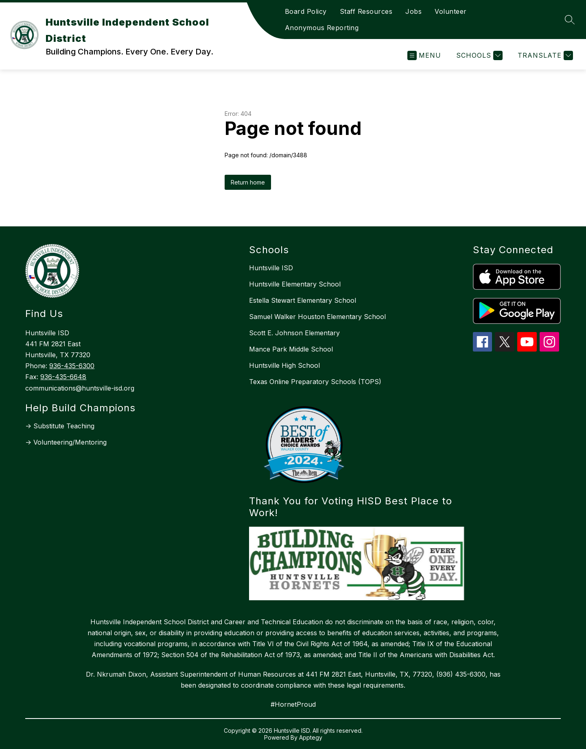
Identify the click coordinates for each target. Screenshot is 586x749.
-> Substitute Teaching (59, 426)
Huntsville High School (284, 365)
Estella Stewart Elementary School (302, 300)
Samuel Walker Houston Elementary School (317, 317)
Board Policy (306, 11)
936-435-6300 (71, 366)
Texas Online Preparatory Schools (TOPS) (315, 382)
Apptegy (310, 737)
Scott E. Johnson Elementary (294, 333)
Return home (248, 182)
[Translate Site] (544, 55)
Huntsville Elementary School (295, 284)
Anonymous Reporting (322, 28)
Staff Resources (366, 11)
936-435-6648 (63, 377)
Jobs (413, 11)
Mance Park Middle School (291, 349)
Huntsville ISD (271, 268)
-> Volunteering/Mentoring (66, 442)
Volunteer (451, 11)
